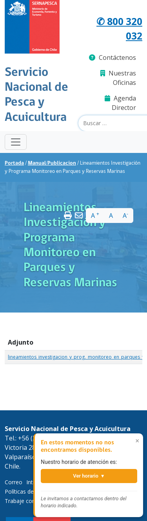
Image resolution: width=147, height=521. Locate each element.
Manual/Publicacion (52, 163)
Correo (13, 482)
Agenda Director (120, 103)
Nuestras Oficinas (118, 78)
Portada (14, 163)
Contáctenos (112, 57)
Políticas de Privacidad (33, 491)
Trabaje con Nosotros (33, 501)
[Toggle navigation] (16, 142)
